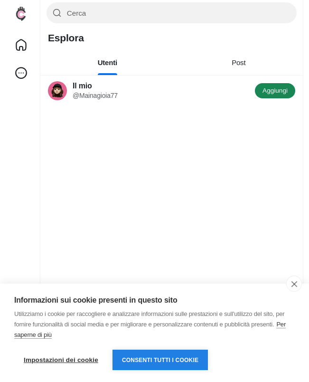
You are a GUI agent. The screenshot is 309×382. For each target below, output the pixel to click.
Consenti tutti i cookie (160, 360)
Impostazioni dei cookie (61, 359)
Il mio (82, 86)
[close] (294, 284)
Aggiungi (275, 90)
